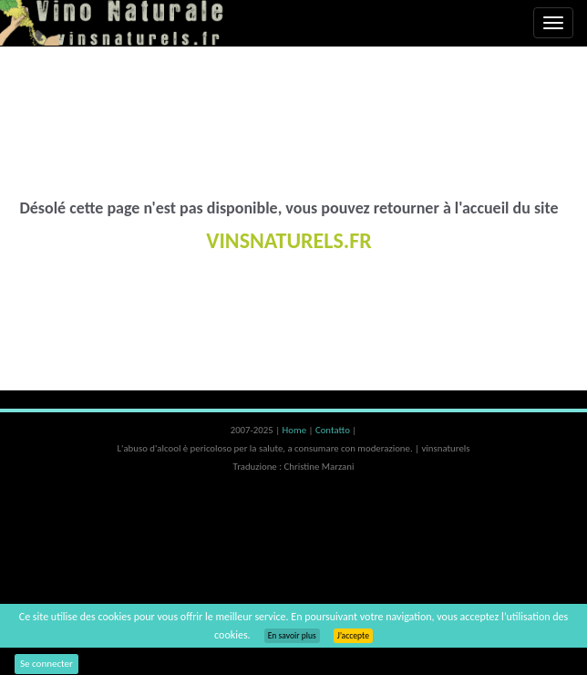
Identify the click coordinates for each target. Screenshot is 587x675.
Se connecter (46, 664)
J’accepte (353, 635)
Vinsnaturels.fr (114, 23)
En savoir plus (292, 635)
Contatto (333, 430)
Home (296, 430)
